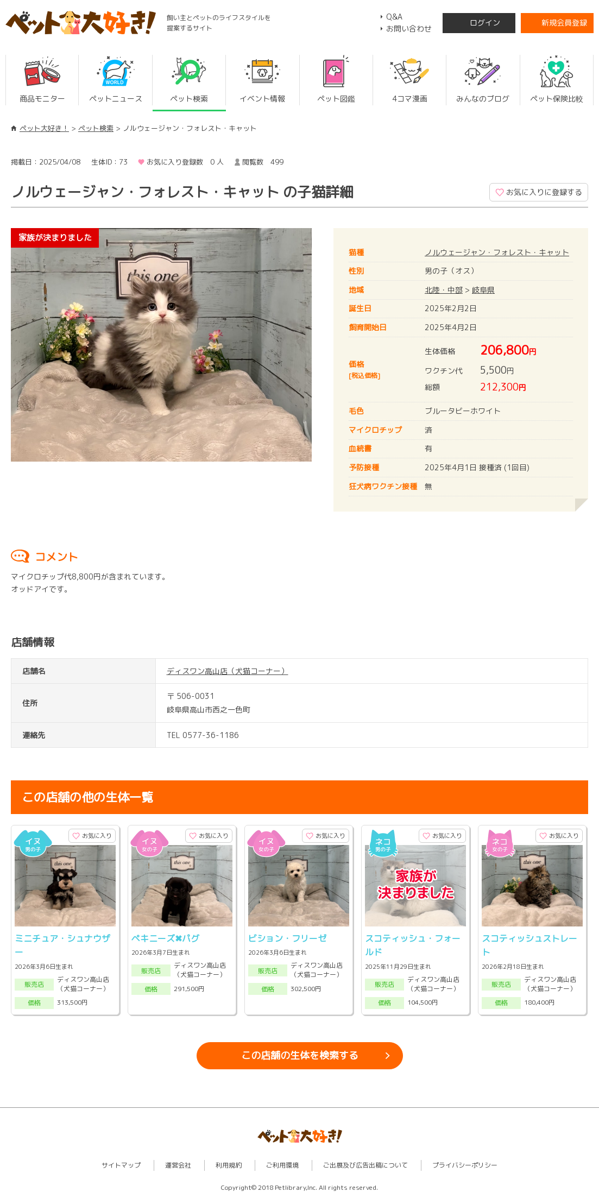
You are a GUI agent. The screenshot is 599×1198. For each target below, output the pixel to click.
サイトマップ (121, 1165)
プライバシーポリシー (464, 1165)
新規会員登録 (564, 22)
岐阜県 (483, 290)
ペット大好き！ (44, 128)
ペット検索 (96, 128)
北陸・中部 (444, 290)
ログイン (485, 22)
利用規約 (229, 1165)
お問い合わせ (409, 28)
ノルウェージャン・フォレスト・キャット (497, 252)
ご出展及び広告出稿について (365, 1165)
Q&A (394, 16)
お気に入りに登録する (544, 192)
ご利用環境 (282, 1165)
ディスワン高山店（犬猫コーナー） (227, 671)
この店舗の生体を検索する (299, 1055)
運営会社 (178, 1165)
